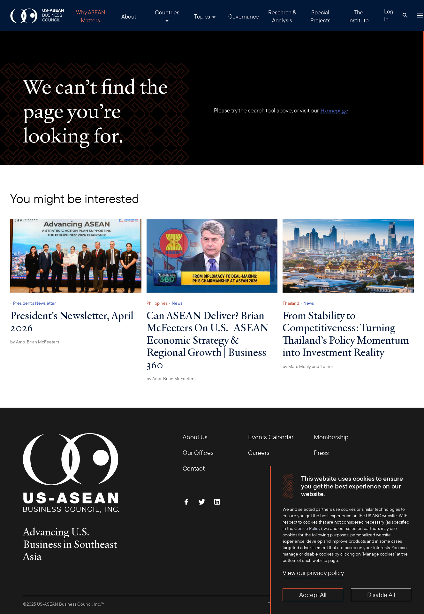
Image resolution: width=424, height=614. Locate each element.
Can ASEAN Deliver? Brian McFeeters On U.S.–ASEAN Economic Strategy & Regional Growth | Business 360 (208, 340)
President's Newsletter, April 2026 (71, 321)
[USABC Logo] (37, 15)
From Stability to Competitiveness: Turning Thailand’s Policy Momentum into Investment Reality (346, 333)
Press (321, 453)
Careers (258, 453)
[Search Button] (405, 15)
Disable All (381, 595)
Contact (194, 468)
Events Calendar (270, 437)
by (34, 342)
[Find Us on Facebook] (186, 502)
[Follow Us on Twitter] (202, 502)
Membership (331, 437)
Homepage (334, 110)
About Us (195, 437)
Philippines (157, 303)
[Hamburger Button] (420, 15)
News (177, 303)
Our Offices (198, 453)
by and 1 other (308, 366)
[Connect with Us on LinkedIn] (217, 502)
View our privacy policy (313, 573)
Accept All (312, 595)
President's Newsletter (34, 303)
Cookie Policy (307, 528)
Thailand (291, 303)
